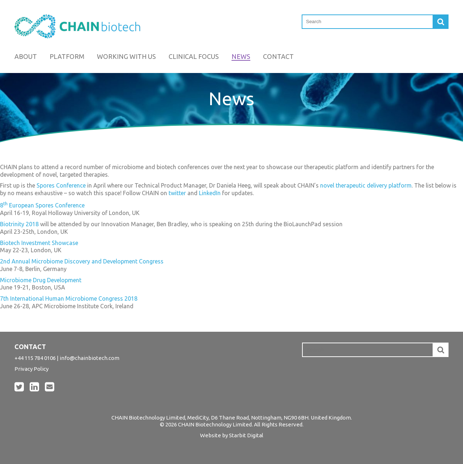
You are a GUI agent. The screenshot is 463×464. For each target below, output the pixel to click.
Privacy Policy (31, 369)
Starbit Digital (246, 435)
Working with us (126, 56)
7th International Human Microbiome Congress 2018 (68, 298)
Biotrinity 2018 (19, 224)
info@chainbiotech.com (89, 358)
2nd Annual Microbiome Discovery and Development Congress (81, 261)
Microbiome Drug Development (40, 280)
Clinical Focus (194, 56)
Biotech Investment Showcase (39, 243)
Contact (278, 56)
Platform (67, 56)
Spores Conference (61, 185)
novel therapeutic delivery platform (366, 185)
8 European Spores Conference (42, 205)
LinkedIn (210, 193)
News (241, 56)
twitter (177, 193)
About (25, 56)
